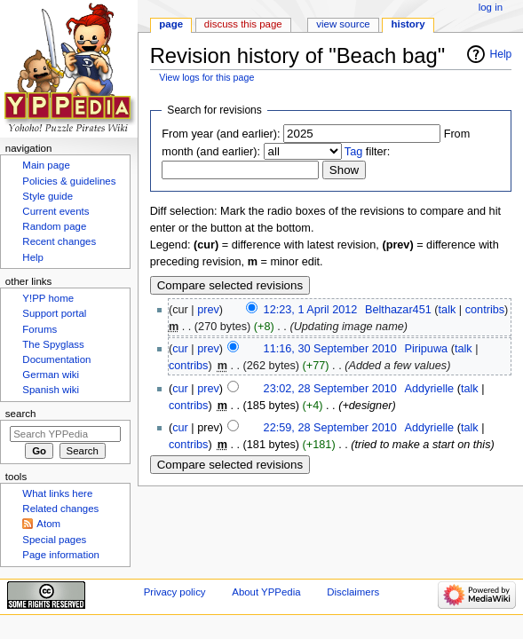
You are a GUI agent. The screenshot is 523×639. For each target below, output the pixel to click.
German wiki (50, 374)
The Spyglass (52, 344)
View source (342, 24)
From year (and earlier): (221, 134)
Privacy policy (175, 592)
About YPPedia (266, 592)
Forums (39, 329)
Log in (491, 7)
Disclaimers (353, 592)
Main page (46, 165)
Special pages (54, 539)
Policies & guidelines (68, 181)
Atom (48, 523)
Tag (353, 152)
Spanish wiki (50, 389)
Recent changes (59, 241)
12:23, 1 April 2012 (311, 310)
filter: (368, 152)
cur (180, 349)
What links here (57, 493)
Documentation (56, 359)
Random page (54, 226)
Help (501, 54)
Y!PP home (48, 298)
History (408, 24)
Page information (60, 554)
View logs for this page (206, 77)
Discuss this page (243, 24)
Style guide (47, 196)
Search (20, 413)
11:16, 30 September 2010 (330, 349)
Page (171, 24)
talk (447, 310)
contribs (484, 310)
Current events (55, 211)
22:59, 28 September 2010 (330, 428)
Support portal (54, 313)
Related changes (60, 508)
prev (208, 310)
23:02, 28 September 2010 (330, 389)
